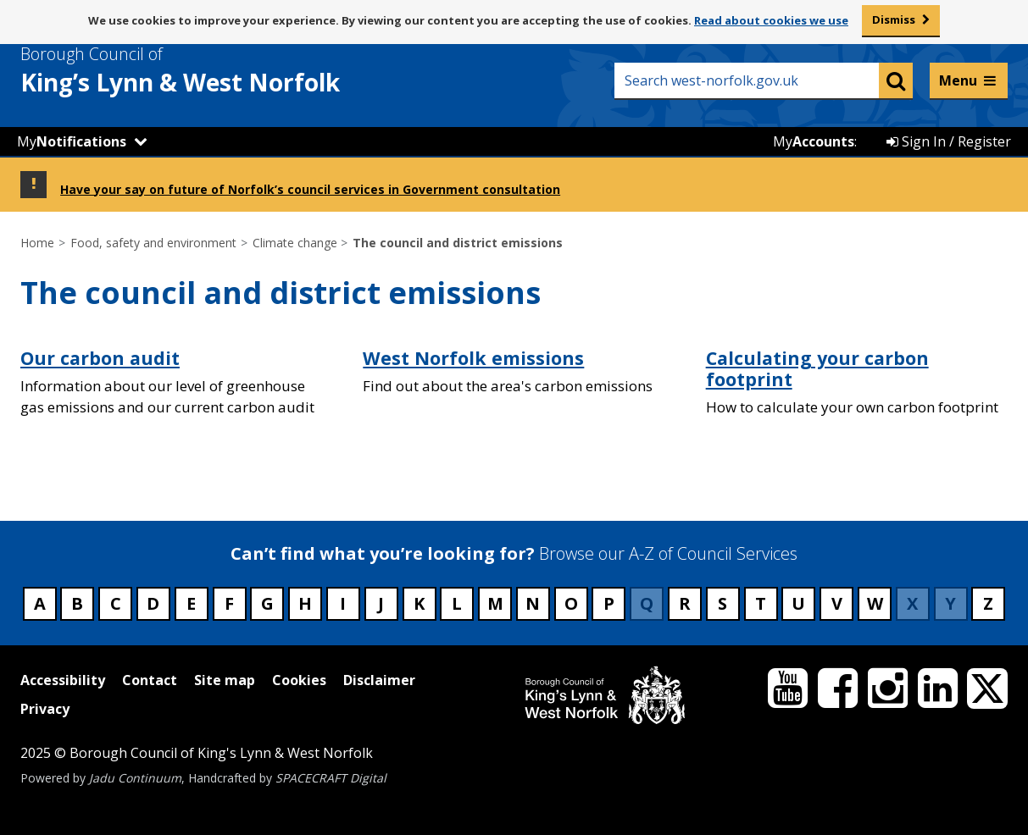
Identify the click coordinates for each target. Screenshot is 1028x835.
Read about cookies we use (771, 20)
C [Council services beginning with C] (115, 603)
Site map (224, 680)
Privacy (44, 709)
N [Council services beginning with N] (532, 603)
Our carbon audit (100, 358)
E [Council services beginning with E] (191, 603)
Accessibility (62, 680)
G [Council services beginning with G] (267, 603)
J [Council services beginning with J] (381, 603)
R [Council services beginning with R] (685, 603)
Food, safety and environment (153, 243)
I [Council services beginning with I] (343, 603)
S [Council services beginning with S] (722, 603)
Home (37, 243)
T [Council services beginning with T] (760, 603)
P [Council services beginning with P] (608, 603)
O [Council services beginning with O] (571, 603)
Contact (149, 680)
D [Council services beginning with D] (153, 603)
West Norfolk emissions (473, 358)
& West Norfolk (211, 70)
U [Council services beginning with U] (798, 603)
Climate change (295, 243)
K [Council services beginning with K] (419, 603)
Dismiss (893, 19)
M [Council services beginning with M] (495, 603)
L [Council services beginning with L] (457, 603)
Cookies (299, 680)
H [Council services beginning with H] (305, 603)
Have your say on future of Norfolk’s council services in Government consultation (310, 189)
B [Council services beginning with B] (77, 603)
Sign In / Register (948, 141)
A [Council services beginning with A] (40, 603)
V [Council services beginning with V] (836, 603)
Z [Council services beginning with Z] (988, 603)
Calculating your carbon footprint (817, 369)
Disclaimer (379, 680)
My (71, 141)
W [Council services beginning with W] (875, 603)
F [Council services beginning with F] (229, 603)
